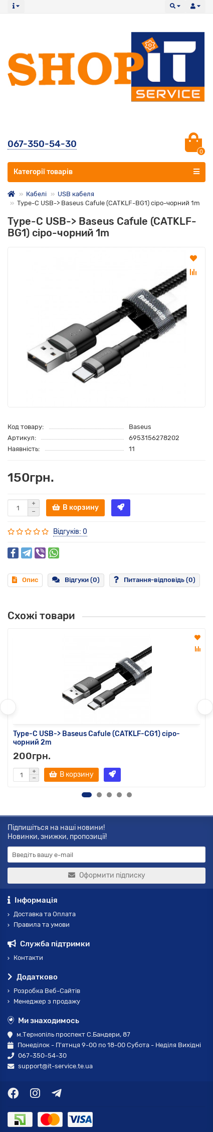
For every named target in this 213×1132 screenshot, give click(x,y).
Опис (25, 580)
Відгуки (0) (76, 580)
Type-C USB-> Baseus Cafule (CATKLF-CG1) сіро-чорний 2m (96, 738)
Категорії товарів (106, 171)
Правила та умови (39, 924)
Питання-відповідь (154, 580)
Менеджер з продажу (44, 1001)
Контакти (25, 957)
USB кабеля (76, 194)
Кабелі (36, 194)
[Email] (106, 854)
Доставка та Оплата (42, 914)
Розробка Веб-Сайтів (44, 991)
